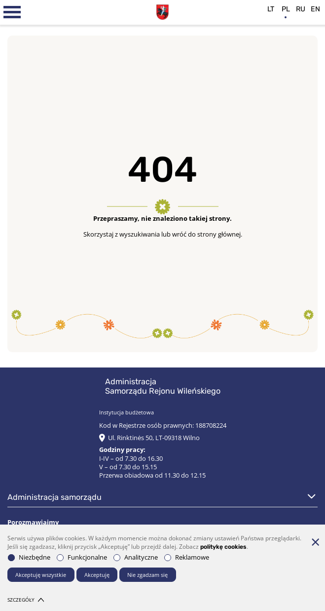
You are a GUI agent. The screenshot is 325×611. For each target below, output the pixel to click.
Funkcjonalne (82, 557)
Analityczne (135, 557)
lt (270, 9)
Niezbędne (29, 557)
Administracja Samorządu (54, 497)
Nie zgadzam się (147, 574)
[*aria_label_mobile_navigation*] (12, 12)
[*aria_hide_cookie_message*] (315, 541)
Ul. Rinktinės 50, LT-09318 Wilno (154, 438)
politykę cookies (223, 546)
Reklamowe (186, 557)
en (315, 9)
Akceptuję (96, 574)
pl (286, 9)
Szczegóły (25, 600)
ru (300, 9)
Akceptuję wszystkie (40, 574)
